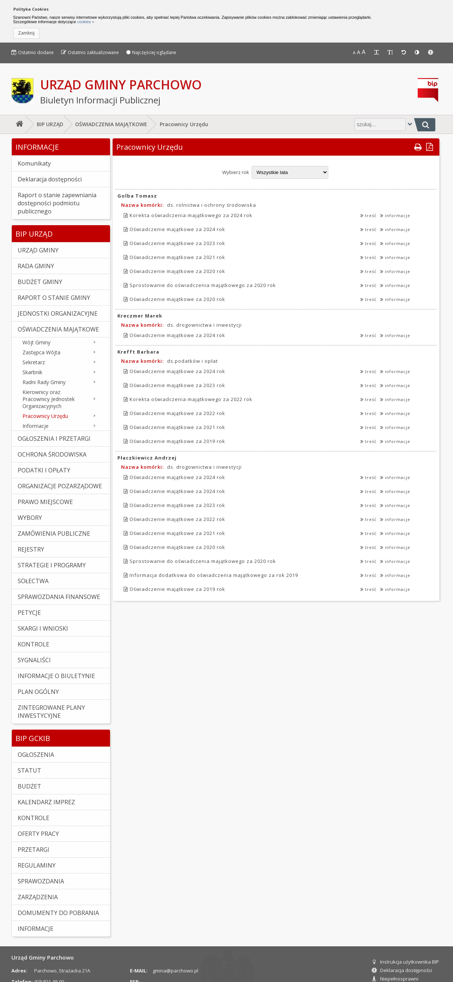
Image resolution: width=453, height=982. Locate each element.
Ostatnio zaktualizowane (90, 52)
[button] (26, 33)
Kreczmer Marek (139, 315)
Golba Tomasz (137, 195)
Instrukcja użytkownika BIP (405, 961)
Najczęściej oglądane (151, 52)
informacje (395, 215)
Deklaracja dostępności (402, 970)
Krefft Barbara (138, 351)
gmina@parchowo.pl (175, 970)
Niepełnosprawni (395, 978)
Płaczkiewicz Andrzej (147, 457)
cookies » (85, 22)
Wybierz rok (235, 172)
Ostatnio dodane (32, 52)
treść (368, 215)
